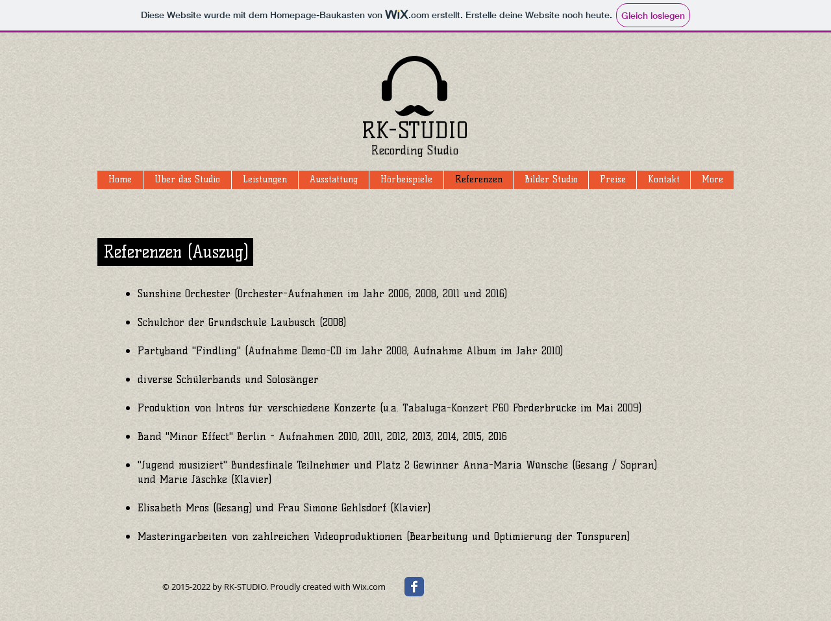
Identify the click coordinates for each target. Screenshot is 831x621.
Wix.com (369, 586)
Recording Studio (414, 150)
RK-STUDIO (415, 130)
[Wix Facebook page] (414, 586)
